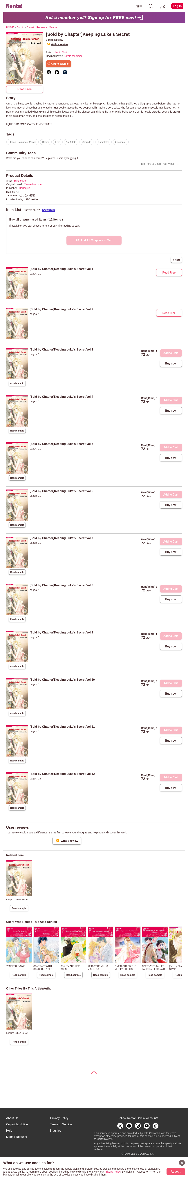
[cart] (162, 6)
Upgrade (86, 142)
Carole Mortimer (73, 56)
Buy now (170, 363)
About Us (12, 1118)
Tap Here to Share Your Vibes (157, 163)
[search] (151, 6)
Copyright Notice (17, 1124)
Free (57, 142)
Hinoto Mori (60, 52)
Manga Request (16, 1136)
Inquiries (55, 1130)
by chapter (120, 142)
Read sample (17, 383)
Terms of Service (61, 1124)
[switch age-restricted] (139, 6)
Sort (176, 259)
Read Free (24, 89)
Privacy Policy (59, 1118)
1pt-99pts (71, 142)
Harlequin (24, 188)
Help (9, 1130)
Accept (175, 1171)
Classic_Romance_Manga (23, 142)
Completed (103, 142)
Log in (177, 6)
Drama (45, 142)
